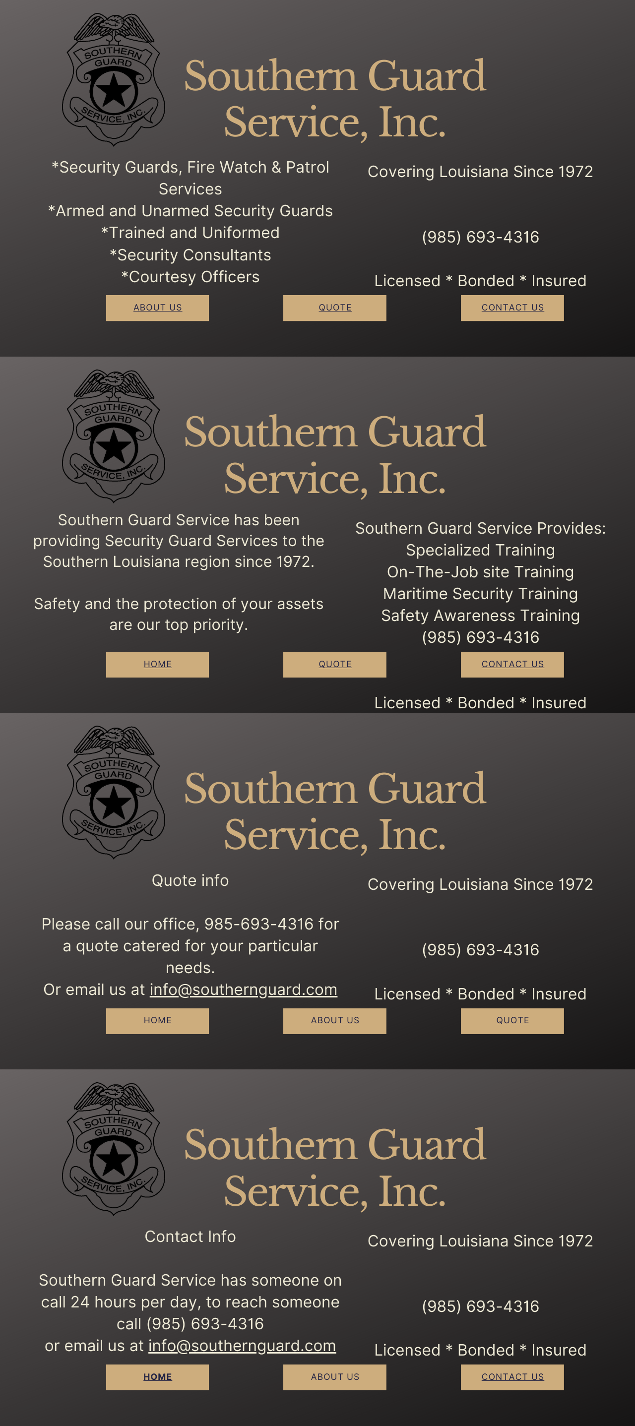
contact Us (513, 308)
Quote (335, 308)
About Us (335, 1020)
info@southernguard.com (244, 990)
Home (158, 664)
